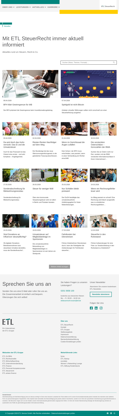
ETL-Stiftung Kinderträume (70, 366)
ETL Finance (6, 366)
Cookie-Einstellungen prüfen (71, 342)
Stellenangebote (66, 332)
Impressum (65, 334)
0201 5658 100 (67, 291)
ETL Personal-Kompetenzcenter (13, 368)
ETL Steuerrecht (8, 371)
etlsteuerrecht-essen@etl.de (71, 301)
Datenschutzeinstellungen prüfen (63, 413)
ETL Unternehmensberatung (12, 363)
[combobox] (89, 62)
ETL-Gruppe (65, 329)
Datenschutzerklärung (68, 337)
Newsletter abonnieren (101, 294)
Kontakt (63, 327)
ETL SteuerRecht (67, 325)
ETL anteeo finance (9, 373)
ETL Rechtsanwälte (9, 359)
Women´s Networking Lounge (71, 363)
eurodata (64, 361)
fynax (63, 356)
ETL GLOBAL (7, 356)
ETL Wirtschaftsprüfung (10, 361)
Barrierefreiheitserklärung (70, 339)
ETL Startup (65, 359)
